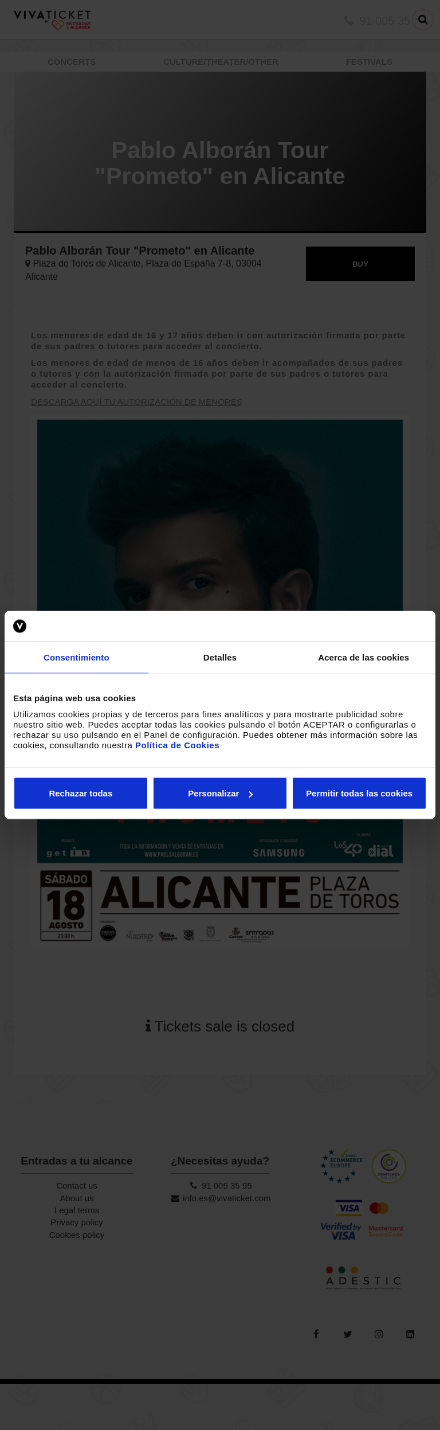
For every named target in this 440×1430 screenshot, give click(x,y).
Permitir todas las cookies (359, 793)
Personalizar (220, 793)
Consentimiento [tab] (76, 657)
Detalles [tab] (220, 657)
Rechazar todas (80, 793)
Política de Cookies (177, 745)
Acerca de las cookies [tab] (363, 657)
